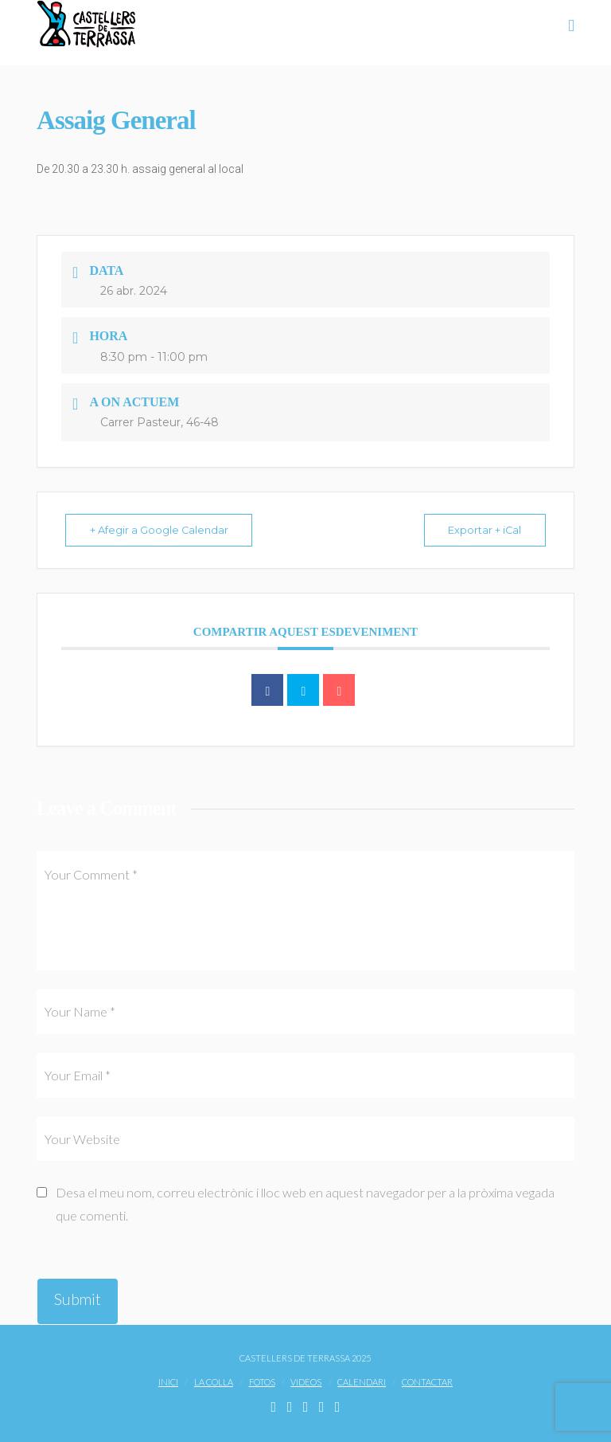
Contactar (427, 1382)
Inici (168, 1382)
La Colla (213, 1382)
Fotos (262, 1382)
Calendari (361, 1382)
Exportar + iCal (481, 529)
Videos (305, 1382)
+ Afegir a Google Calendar (162, 529)
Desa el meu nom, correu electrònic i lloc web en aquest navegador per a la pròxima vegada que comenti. (305, 1204)
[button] (571, 25)
